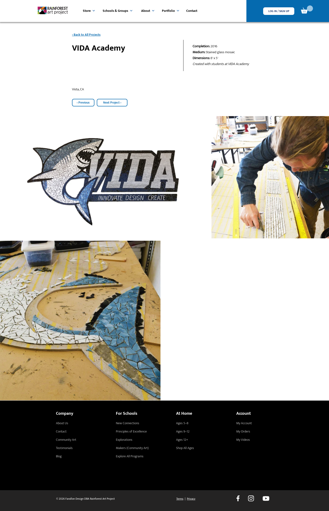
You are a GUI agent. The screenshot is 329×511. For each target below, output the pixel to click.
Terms (179, 498)
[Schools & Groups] (118, 10)
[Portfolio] (170, 10)
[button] (278, 11)
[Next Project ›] (112, 102)
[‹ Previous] (83, 102)
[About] (148, 10)
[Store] (89, 10)
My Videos (243, 439)
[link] (307, 9)
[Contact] (192, 10)
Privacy (191, 498)
